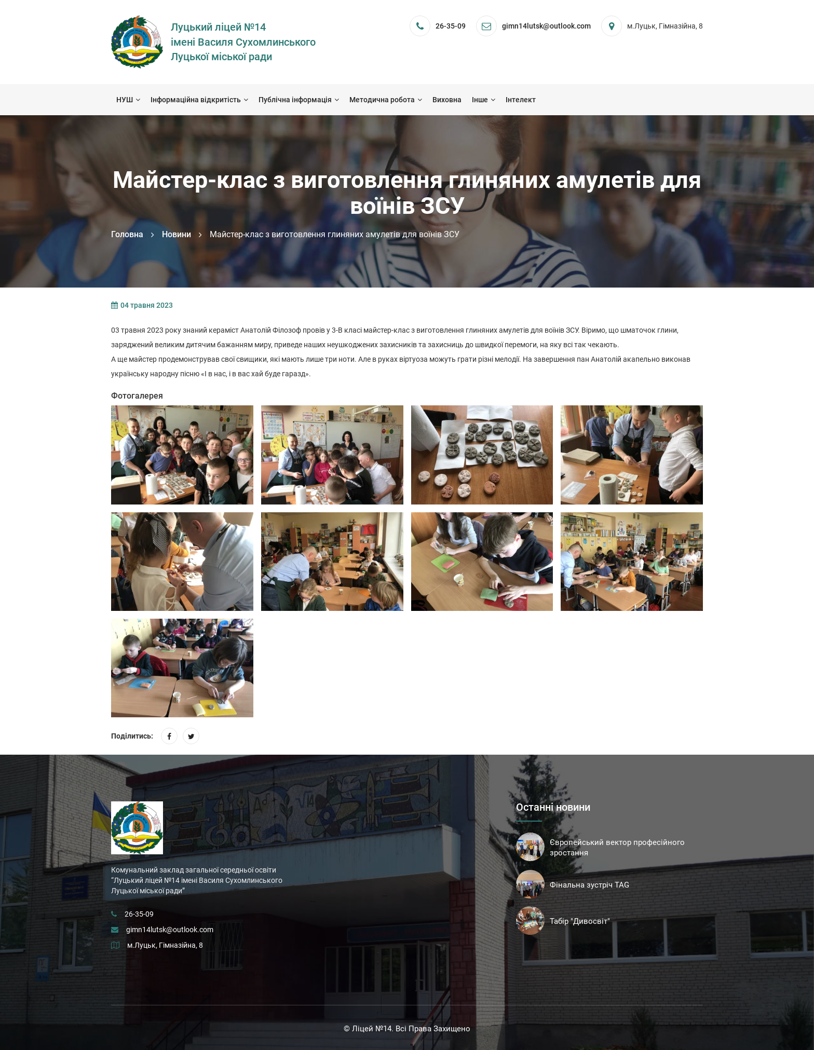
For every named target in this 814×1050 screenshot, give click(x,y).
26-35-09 (451, 26)
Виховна (447, 100)
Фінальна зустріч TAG (589, 885)
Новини (176, 234)
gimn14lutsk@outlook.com (169, 929)
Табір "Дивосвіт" (580, 921)
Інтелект (521, 100)
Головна (127, 234)
